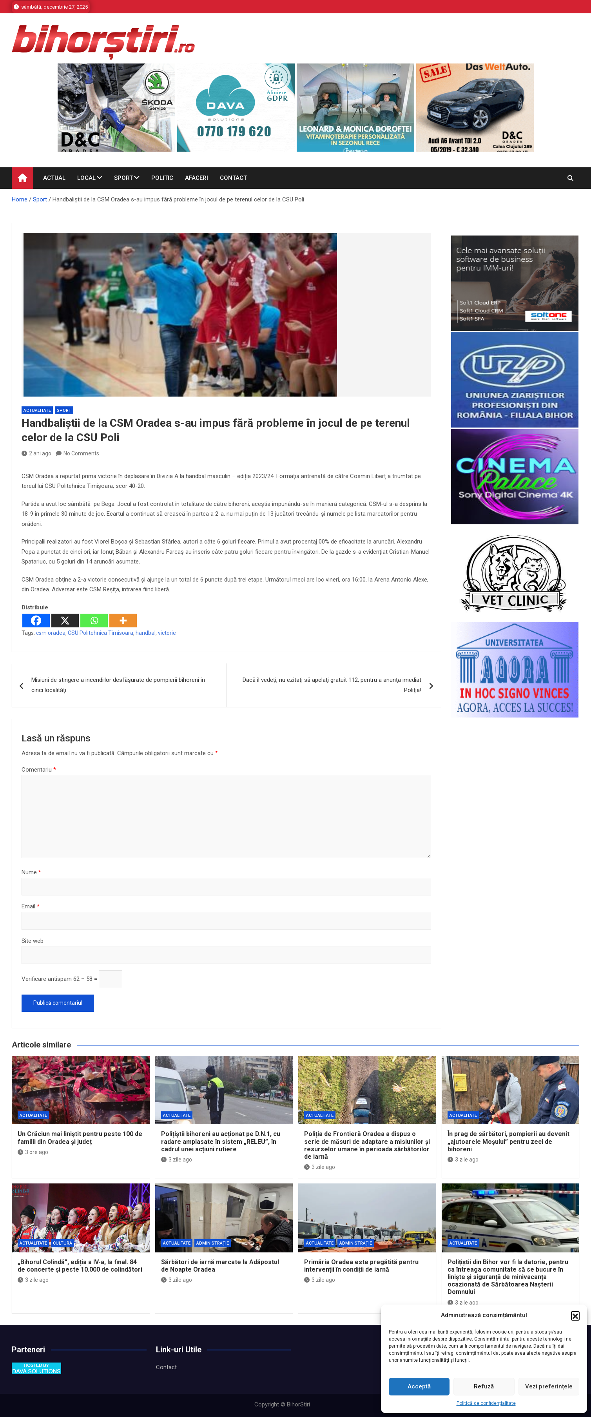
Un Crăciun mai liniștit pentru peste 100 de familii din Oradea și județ (80, 1137)
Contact (233, 177)
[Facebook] (36, 620)
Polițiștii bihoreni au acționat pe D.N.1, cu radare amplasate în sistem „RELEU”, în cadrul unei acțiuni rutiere (220, 1141)
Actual (54, 177)
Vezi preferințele (549, 1386)
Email (31, 906)
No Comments (81, 453)
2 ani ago (36, 453)
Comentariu (39, 769)
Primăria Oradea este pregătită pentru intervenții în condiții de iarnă (361, 1265)
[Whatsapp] (94, 620)
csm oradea (50, 633)
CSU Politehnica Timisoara (100, 633)
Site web (33, 940)
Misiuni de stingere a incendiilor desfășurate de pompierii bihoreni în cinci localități (118, 685)
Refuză (484, 1386)
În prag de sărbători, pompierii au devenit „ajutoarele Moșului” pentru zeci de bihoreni (508, 1141)
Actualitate (37, 410)
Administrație (212, 1243)
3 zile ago (176, 1159)
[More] (123, 620)
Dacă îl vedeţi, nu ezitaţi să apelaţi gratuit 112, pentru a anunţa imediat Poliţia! (332, 685)
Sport (123, 177)
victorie (167, 633)
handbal (146, 633)
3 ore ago (33, 1152)
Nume (31, 872)
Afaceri (196, 177)
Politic (162, 177)
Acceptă (419, 1386)
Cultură (62, 1243)
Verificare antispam (47, 978)
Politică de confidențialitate (486, 1403)
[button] (575, 1315)
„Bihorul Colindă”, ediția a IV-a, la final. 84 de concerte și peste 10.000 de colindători (80, 1265)
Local (86, 177)
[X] (65, 620)
